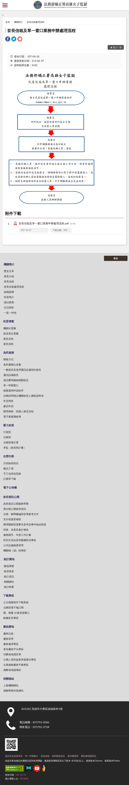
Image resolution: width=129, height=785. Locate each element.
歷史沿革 (9, 271)
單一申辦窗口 (10, 385)
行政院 (7, 431)
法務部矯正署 (10, 442)
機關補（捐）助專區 (14, 550)
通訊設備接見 (10, 374)
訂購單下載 (9, 478)
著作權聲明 (73, 756)
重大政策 (8, 425)
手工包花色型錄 (12, 473)
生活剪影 (9, 307)
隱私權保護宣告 (88, 756)
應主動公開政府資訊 (14, 508)
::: (3, 2)
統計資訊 (9, 576)
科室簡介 (9, 297)
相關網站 (9, 581)
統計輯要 (9, 586)
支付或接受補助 (12, 519)
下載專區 (8, 595)
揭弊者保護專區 (12, 669)
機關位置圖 (9, 328)
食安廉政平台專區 (13, 649)
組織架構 (9, 291)
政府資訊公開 (11, 496)
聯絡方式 (8, 359)
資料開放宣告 (58, 756)
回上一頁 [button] (117, 47)
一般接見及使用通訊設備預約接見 (22, 369)
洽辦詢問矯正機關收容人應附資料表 (23, 395)
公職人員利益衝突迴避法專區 (19, 659)
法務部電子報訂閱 (13, 607)
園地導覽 (9, 566)
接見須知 (8, 338)
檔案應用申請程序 (13, 390)
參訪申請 (8, 406)
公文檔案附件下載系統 (16, 602)
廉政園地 (8, 626)
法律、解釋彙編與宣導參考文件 (21, 514)
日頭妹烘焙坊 (10, 463)
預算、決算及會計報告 (16, 529)
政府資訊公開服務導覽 (16, 503)
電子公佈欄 (10, 487)
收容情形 (9, 571)
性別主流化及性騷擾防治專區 (19, 540)
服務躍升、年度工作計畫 (17, 534)
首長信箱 (9, 281)
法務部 (7, 437)
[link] (7, 39)
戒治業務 (9, 302)
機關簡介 (18, 22)
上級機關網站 (10, 685)
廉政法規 (8, 633)
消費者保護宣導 (12, 654)
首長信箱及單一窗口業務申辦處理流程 (41, 30)
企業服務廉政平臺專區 (16, 664)
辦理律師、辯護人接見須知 (18, 411)
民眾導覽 (8, 321)
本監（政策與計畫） (14, 447)
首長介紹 (9, 276)
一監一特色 (10, 312)
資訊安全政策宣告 (14, 756)
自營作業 (8, 456)
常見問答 (8, 400)
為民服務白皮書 (12, 364)
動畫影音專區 (10, 617)
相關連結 (8, 678)
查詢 (124, 5)
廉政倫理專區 (10, 643)
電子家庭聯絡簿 (12, 416)
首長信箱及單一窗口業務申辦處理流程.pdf (47, 224)
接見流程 (8, 343)
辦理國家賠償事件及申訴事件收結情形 (24, 524)
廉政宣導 (8, 638)
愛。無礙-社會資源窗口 (16, 612)
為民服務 (8, 352)
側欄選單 (5, 5)
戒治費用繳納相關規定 (16, 380)
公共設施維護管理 (13, 545)
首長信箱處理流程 (35, 22)
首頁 (8, 22)
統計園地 (9, 559)
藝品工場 (8, 468)
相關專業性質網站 (13, 690)
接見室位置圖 (10, 333)
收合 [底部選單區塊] (116, 258)
